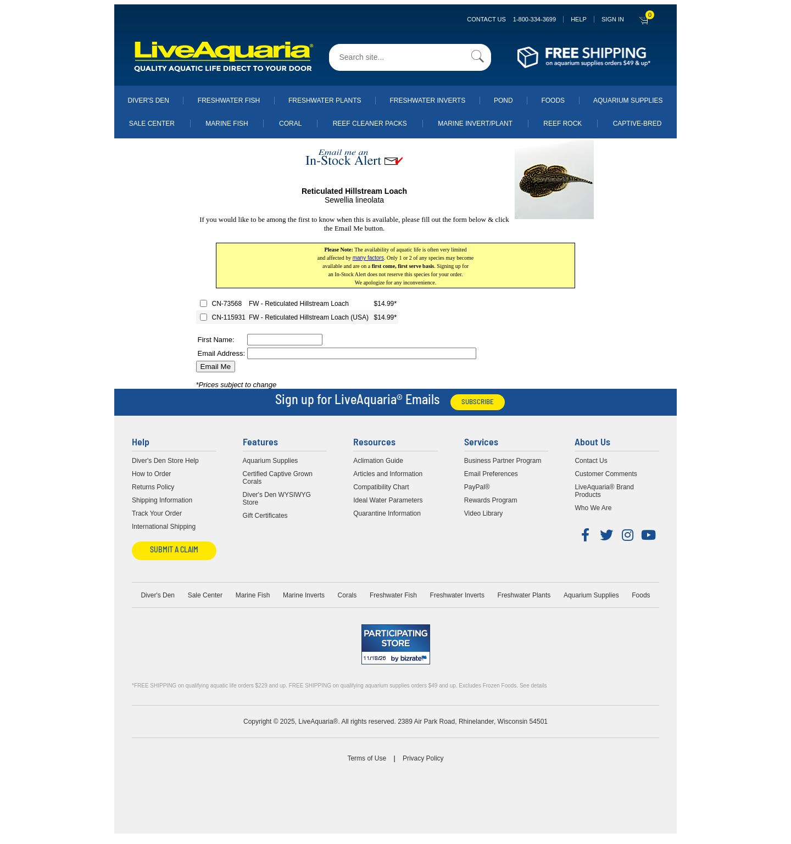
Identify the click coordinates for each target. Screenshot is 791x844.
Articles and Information (387, 474)
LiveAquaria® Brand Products (604, 491)
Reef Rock (562, 123)
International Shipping (164, 526)
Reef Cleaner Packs (370, 123)
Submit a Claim (174, 550)
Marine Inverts (304, 595)
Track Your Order (157, 513)
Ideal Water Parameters (387, 500)
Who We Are (593, 508)
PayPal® (477, 487)
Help (579, 19)
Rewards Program (490, 500)
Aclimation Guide (378, 461)
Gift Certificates (265, 515)
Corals (347, 595)
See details (533, 686)
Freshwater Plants (324, 100)
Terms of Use (366, 758)
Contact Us (511, 19)
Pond (503, 100)
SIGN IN (612, 19)
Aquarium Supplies (628, 100)
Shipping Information (162, 500)
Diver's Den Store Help (165, 461)
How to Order (151, 474)
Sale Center (152, 123)
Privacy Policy (423, 758)
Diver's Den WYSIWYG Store (277, 498)
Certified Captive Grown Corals (278, 477)
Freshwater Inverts (427, 100)
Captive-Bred (637, 123)
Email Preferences (491, 474)
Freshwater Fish (229, 100)
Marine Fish (226, 123)
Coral (290, 123)
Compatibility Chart (381, 487)
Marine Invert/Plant (475, 123)
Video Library (483, 513)
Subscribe (477, 402)
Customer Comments (606, 474)
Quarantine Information (387, 513)
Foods (553, 100)
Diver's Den (148, 100)
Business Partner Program (503, 461)
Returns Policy (153, 487)
